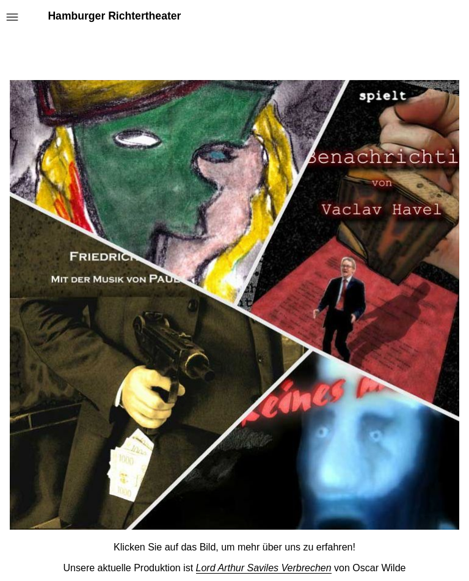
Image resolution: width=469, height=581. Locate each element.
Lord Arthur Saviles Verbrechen (264, 568)
